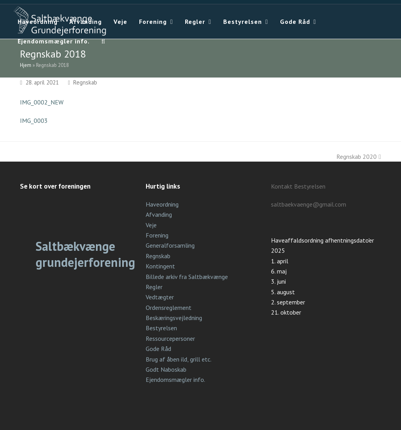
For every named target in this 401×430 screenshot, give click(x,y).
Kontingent (160, 266)
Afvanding (159, 214)
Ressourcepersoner (170, 338)
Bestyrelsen (161, 328)
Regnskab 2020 (358, 156)
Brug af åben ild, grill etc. (178, 359)
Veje (151, 225)
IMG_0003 (34, 120)
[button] (103, 41)
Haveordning (162, 204)
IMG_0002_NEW (41, 102)
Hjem (25, 65)
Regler (154, 287)
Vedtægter (160, 297)
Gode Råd (158, 349)
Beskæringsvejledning (174, 318)
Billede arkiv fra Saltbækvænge (187, 277)
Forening (157, 235)
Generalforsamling (170, 245)
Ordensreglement (168, 307)
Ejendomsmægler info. (175, 379)
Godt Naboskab (166, 369)
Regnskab (85, 82)
